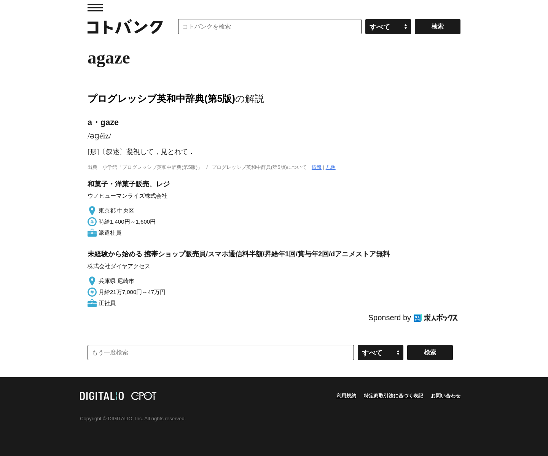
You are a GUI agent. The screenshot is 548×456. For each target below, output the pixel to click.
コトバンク (125, 26)
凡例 (331, 167)
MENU (95, 7)
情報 (317, 167)
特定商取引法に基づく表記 (393, 396)
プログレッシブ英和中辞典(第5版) (161, 98)
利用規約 (346, 396)
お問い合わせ (445, 396)
